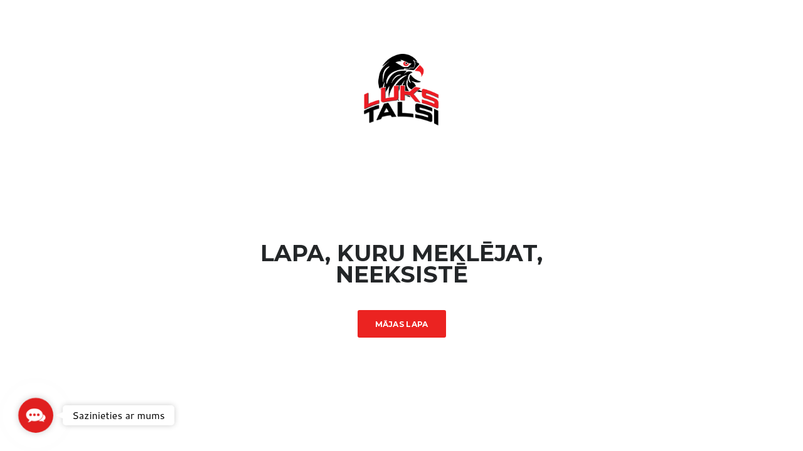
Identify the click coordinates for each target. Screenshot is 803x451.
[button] (36, 415)
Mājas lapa (401, 324)
